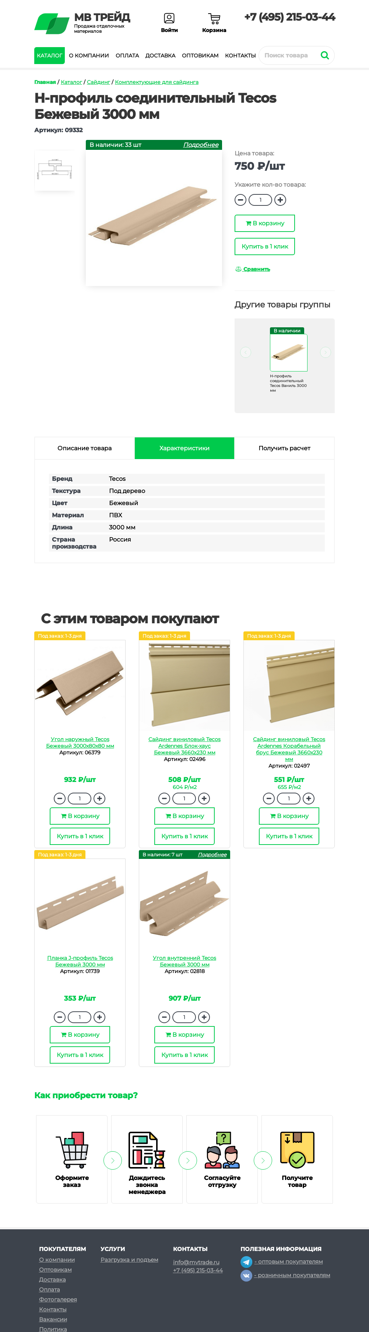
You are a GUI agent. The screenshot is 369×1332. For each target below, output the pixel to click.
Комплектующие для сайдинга (156, 82)
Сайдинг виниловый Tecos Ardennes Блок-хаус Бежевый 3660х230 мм (184, 746)
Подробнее (200, 144)
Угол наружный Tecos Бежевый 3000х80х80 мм (80, 742)
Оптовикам (200, 55)
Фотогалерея (58, 1299)
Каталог (49, 55)
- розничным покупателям (285, 1275)
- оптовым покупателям (281, 1261)
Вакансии (53, 1319)
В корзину (265, 223)
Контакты (240, 55)
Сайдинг (98, 82)
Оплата (127, 55)
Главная (45, 82)
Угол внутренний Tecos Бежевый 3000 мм (184, 961)
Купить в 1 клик (265, 246)
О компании (89, 55)
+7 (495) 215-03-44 (289, 17)
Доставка (160, 55)
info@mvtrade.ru (196, 1262)
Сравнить (252, 269)
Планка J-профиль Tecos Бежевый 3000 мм (80, 961)
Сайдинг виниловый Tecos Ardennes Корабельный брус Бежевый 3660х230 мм (289, 749)
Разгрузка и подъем (129, 1259)
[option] (54, 173)
